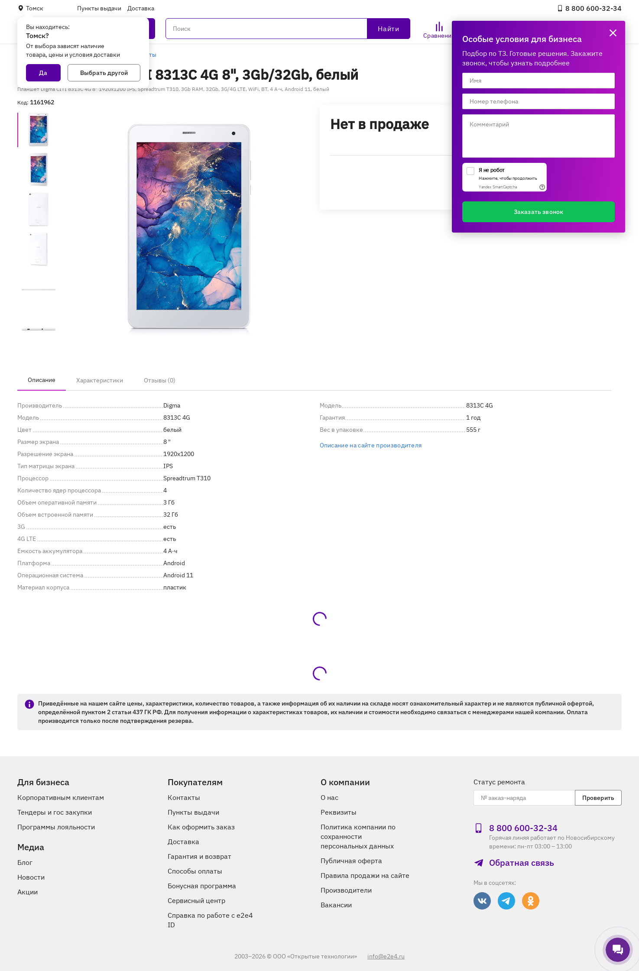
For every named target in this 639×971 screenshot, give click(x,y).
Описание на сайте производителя (371, 445)
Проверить (598, 798)
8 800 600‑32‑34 (589, 8)
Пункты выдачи (99, 8)
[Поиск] (287, 28)
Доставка (140, 8)
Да (43, 73)
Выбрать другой (104, 73)
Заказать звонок (538, 212)
